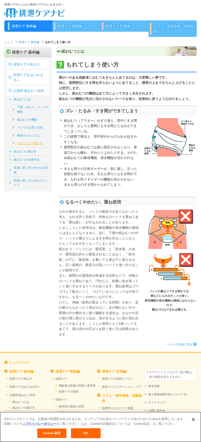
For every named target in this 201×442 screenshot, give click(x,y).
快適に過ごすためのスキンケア (31, 183)
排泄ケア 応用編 (118, 26)
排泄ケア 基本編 (24, 26)
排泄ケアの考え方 (26, 64)
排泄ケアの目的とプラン (117, 378)
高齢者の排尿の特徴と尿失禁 (77, 385)
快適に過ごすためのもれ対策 (31, 170)
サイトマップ (156, 402)
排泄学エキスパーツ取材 (117, 408)
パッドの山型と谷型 (30, 127)
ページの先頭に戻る (179, 344)
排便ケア (61, 399)
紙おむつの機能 (27, 119)
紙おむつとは (22, 99)
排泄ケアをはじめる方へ (28, 77)
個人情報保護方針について (165, 394)
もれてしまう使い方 (30, 143)
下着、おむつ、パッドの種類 (32, 109)
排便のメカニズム (70, 412)
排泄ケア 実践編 (70, 26)
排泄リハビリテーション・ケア (122, 386)
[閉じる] (193, 423)
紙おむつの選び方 (25, 151)
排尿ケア (61, 378)
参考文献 (154, 386)
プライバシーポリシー (40, 427)
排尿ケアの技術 (69, 391)
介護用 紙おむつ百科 (28, 91)
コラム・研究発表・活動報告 (174, 28)
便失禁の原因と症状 (71, 406)
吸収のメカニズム (28, 135)
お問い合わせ (156, 410)
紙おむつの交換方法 (26, 159)
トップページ (19, 363)
